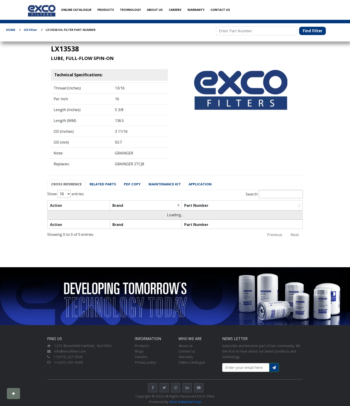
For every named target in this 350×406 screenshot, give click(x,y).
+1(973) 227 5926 (65, 356)
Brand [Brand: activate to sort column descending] (117, 205)
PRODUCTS (105, 10)
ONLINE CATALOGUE (76, 10)
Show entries (65, 194)
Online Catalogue (191, 362)
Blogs (139, 351)
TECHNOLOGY (130, 10)
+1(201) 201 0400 (65, 362)
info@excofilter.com (66, 351)
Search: (274, 194)
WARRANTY (195, 10)
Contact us (186, 351)
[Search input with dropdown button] (245, 367)
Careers (141, 356)
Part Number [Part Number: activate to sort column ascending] (196, 205)
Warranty (185, 356)
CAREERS (175, 10)
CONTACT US (220, 10)
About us (185, 345)
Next (295, 234)
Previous (274, 234)
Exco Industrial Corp (185, 401)
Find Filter (312, 30)
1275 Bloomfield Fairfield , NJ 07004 (79, 345)
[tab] (66, 185)
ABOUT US (155, 10)
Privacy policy (145, 362)
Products (142, 345)
